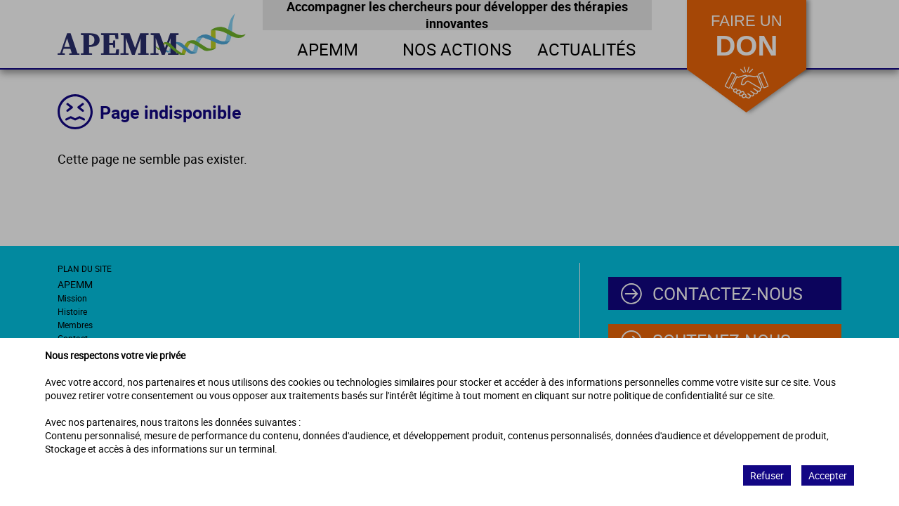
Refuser (767, 475)
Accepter (827, 475)
